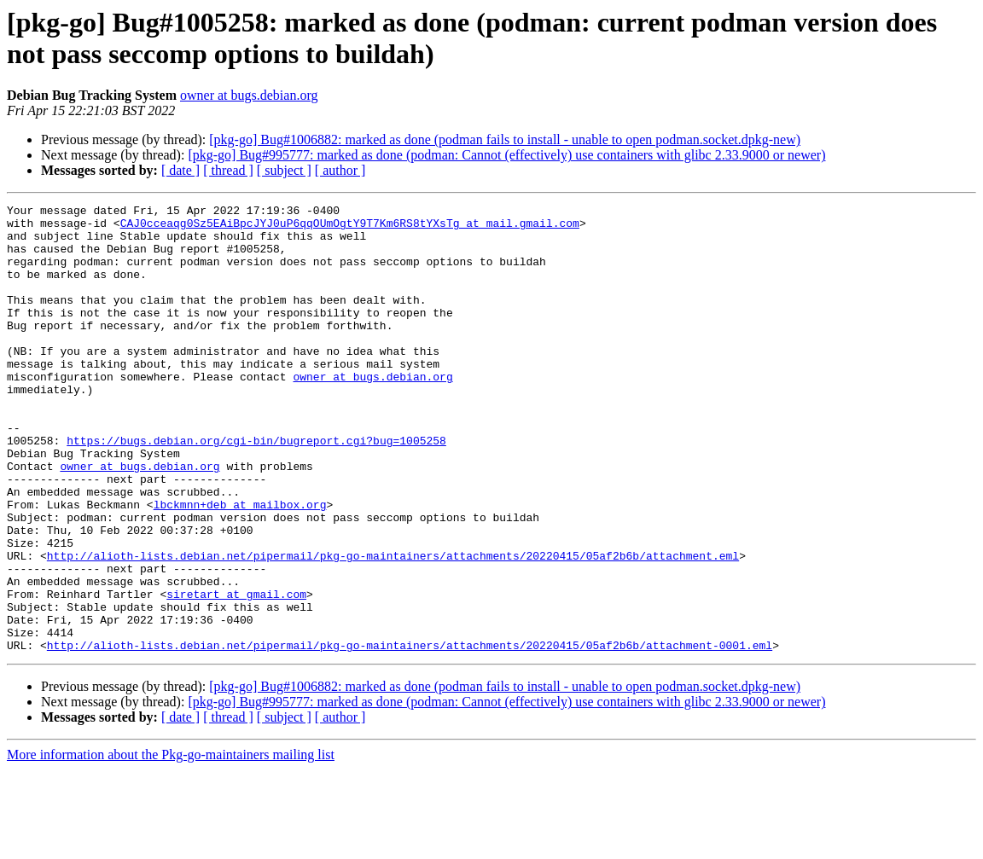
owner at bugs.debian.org (248, 95)
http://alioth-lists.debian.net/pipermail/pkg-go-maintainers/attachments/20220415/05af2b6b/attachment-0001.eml (409, 734)
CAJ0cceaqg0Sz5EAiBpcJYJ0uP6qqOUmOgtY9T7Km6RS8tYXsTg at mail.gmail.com (349, 227)
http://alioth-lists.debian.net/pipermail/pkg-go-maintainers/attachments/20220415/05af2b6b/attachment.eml (393, 627)
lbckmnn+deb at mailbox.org (240, 565)
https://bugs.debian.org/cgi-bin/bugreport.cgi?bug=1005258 (256, 488)
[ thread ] (228, 170)
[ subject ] (284, 170)
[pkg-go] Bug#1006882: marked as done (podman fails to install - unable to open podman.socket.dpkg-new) (504, 139)
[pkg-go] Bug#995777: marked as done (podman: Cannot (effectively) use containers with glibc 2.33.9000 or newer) (506, 155)
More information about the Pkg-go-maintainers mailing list (170, 844)
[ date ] (180, 170)
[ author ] (340, 170)
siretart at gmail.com (236, 673)
